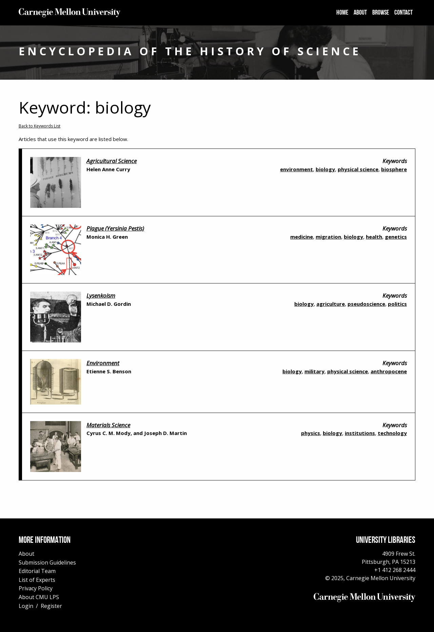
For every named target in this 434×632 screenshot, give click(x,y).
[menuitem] (342, 12)
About (360, 12)
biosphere (394, 169)
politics (397, 303)
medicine (301, 236)
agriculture (330, 303)
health (374, 236)
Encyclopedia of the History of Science (190, 51)
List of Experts (37, 580)
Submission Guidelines (47, 562)
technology (392, 433)
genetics (396, 236)
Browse (380, 12)
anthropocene (389, 371)
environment (296, 169)
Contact (403, 12)
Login (26, 606)
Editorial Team (37, 571)
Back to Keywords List (39, 126)
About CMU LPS (39, 597)
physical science (358, 169)
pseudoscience (366, 303)
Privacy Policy (36, 588)
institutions (360, 433)
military (314, 371)
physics (310, 433)
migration (328, 236)
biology (325, 169)
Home (342, 12)
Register (51, 606)
